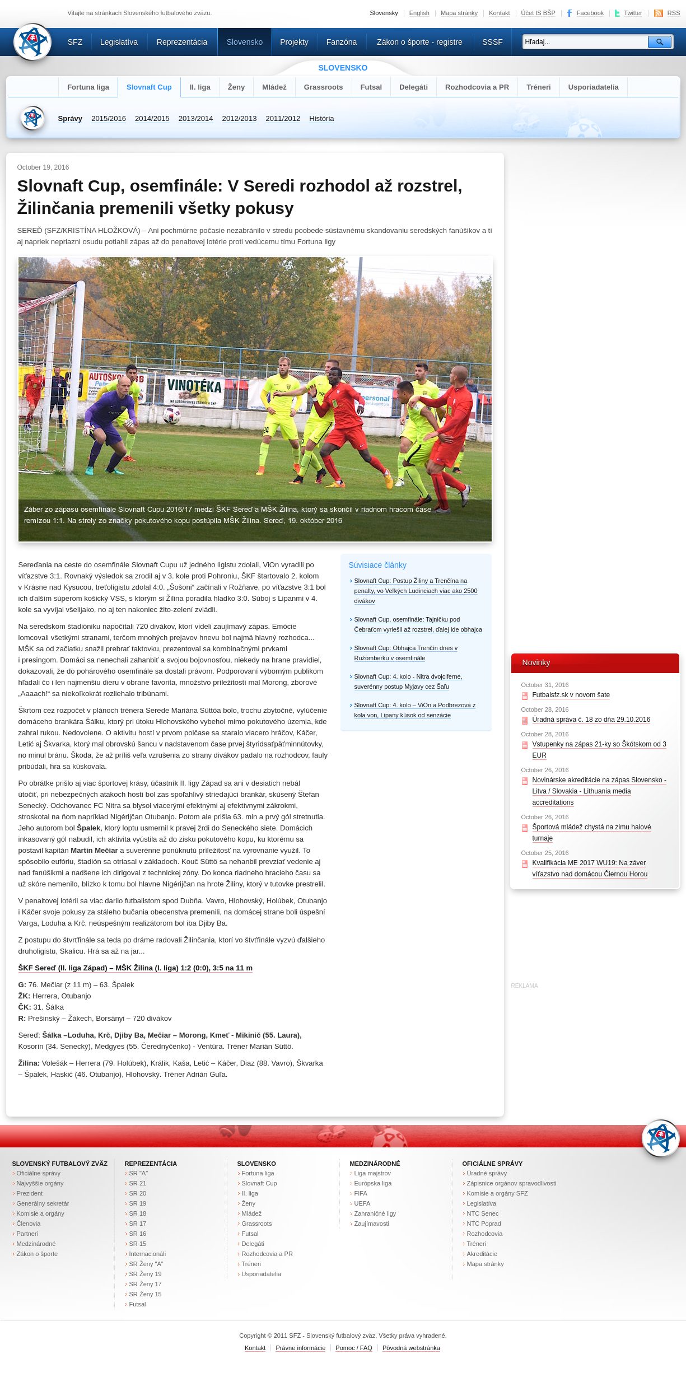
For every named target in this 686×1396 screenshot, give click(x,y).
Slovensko (245, 42)
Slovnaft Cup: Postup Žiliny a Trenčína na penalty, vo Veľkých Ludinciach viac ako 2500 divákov (416, 590)
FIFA (360, 1193)
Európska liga (373, 1183)
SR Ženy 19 (145, 1274)
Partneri (28, 1233)
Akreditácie (482, 1253)
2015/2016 (108, 118)
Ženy (236, 87)
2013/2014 (196, 118)
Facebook (590, 13)
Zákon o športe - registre (420, 42)
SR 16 (138, 1233)
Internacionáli (147, 1253)
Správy (70, 118)
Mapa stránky (459, 13)
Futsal (371, 87)
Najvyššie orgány (40, 1183)
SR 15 (138, 1243)
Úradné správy (487, 1173)
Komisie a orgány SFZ (497, 1193)
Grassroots (323, 87)
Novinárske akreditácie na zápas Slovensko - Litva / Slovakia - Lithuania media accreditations (599, 791)
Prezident (30, 1193)
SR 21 (138, 1183)
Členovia (29, 1223)
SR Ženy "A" (146, 1263)
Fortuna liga (88, 87)
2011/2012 (282, 118)
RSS (674, 13)
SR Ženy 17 (145, 1284)
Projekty (294, 42)
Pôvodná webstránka (411, 1347)
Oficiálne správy (38, 1173)
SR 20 (138, 1193)
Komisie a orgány (40, 1213)
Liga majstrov (372, 1173)
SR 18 (138, 1213)
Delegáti (413, 87)
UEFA (362, 1203)
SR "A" (138, 1173)
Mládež (274, 87)
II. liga (200, 87)
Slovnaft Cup (149, 87)
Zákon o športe (37, 1253)
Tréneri (538, 87)
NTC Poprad (484, 1223)
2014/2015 (152, 118)
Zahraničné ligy (375, 1213)
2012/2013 (239, 118)
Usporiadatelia (593, 87)
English (419, 13)
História (321, 118)
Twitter (633, 13)
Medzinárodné (36, 1243)
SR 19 (138, 1203)
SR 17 (138, 1223)
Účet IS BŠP (538, 13)
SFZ (75, 42)
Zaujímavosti (372, 1223)
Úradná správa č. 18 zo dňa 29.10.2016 (592, 719)
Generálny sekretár (43, 1203)
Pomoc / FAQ (353, 1347)
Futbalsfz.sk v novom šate (571, 695)
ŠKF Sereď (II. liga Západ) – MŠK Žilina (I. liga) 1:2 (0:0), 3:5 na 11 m (135, 968)
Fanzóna (341, 42)
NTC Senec (483, 1213)
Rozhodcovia (485, 1233)
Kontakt (499, 13)
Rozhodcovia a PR (477, 87)
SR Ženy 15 (145, 1294)
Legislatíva (119, 42)
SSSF (492, 42)
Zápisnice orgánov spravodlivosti (512, 1183)
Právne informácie (300, 1347)
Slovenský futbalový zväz (60, 1163)
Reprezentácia (182, 42)
